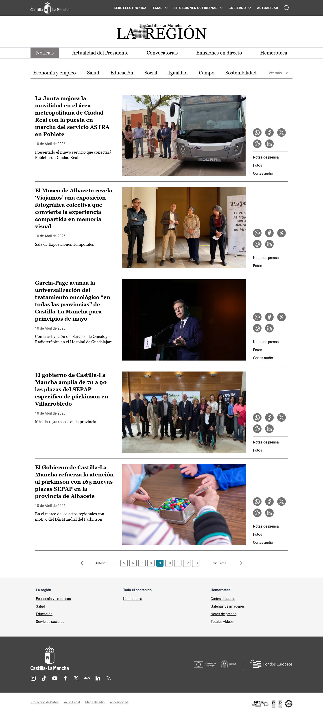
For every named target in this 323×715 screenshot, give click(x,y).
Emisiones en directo (219, 53)
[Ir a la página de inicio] (50, 8)
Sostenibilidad (241, 73)
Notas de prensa (266, 157)
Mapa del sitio (95, 702)
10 (169, 563)
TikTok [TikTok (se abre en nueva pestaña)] (44, 678)
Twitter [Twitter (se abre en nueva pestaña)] (76, 678)
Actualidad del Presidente (100, 53)
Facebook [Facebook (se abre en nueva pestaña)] (65, 678)
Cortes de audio (223, 599)
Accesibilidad (119, 702)
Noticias (45, 53)
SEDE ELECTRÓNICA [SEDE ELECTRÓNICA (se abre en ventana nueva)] (130, 8)
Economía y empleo (54, 73)
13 (196, 563)
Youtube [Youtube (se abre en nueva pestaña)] (54, 678)
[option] (55, 72)
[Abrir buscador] (286, 8)
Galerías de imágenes (228, 606)
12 (187, 563)
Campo (206, 73)
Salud (93, 73)
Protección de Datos (45, 702)
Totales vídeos (222, 621)
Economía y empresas (53, 599)
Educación (121, 73)
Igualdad (178, 73)
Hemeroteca (273, 53)
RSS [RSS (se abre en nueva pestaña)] (108, 678)
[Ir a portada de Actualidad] (161, 33)
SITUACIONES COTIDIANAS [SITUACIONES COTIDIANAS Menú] (196, 8)
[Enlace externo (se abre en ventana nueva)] (271, 704)
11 (178, 563)
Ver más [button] (275, 73)
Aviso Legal (72, 702)
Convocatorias (162, 53)
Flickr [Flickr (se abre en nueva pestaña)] (87, 678)
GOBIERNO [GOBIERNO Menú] (237, 8)
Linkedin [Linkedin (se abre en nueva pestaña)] (97, 678)
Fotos (257, 165)
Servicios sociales (50, 621)
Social (150, 73)
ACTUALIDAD (267, 8)
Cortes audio (263, 173)
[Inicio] (91, 658)
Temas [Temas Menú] (157, 8)
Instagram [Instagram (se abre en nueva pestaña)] (33, 678)
